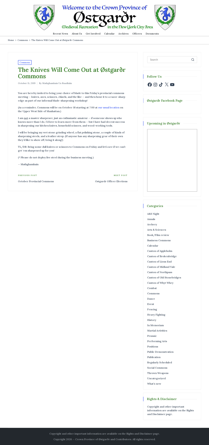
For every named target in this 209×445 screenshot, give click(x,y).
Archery (152, 224)
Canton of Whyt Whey (160, 282)
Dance (151, 298)
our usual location (108, 107)
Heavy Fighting (156, 314)
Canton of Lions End (159, 261)
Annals (151, 219)
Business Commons (159, 240)
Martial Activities (157, 330)
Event (150, 304)
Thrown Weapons (157, 373)
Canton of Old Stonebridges (164, 277)
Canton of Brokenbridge (162, 256)
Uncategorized (156, 378)
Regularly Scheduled (159, 362)
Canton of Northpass (159, 272)
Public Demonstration (160, 351)
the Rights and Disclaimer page (140, 433)
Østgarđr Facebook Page (165, 100)
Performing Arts (157, 341)
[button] (193, 59)
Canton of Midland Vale (161, 266)
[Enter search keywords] (172, 59)
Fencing (152, 309)
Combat (152, 288)
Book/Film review (158, 235)
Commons (25, 62)
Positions (152, 346)
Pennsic (152, 335)
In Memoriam (155, 325)
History (151, 319)
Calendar (152, 245)
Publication (154, 357)
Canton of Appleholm (159, 250)
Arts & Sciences (156, 229)
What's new (154, 383)
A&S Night (153, 213)
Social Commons (157, 367)
